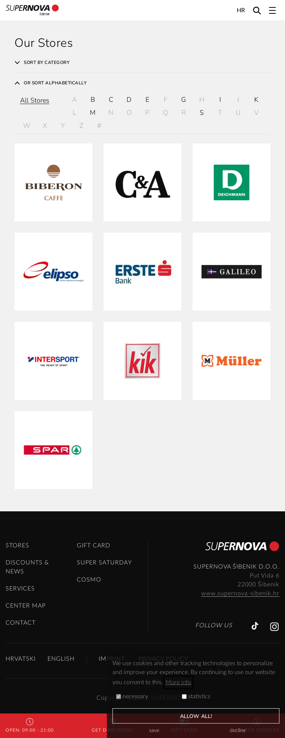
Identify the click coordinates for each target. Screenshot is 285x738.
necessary (132, 696)
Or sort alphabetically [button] (50, 83)
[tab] (142, 62)
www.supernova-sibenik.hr (240, 593)
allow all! (196, 716)
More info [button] (178, 682)
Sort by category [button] (41, 62)
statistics (196, 696)
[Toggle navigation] (272, 10)
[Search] (257, 10)
